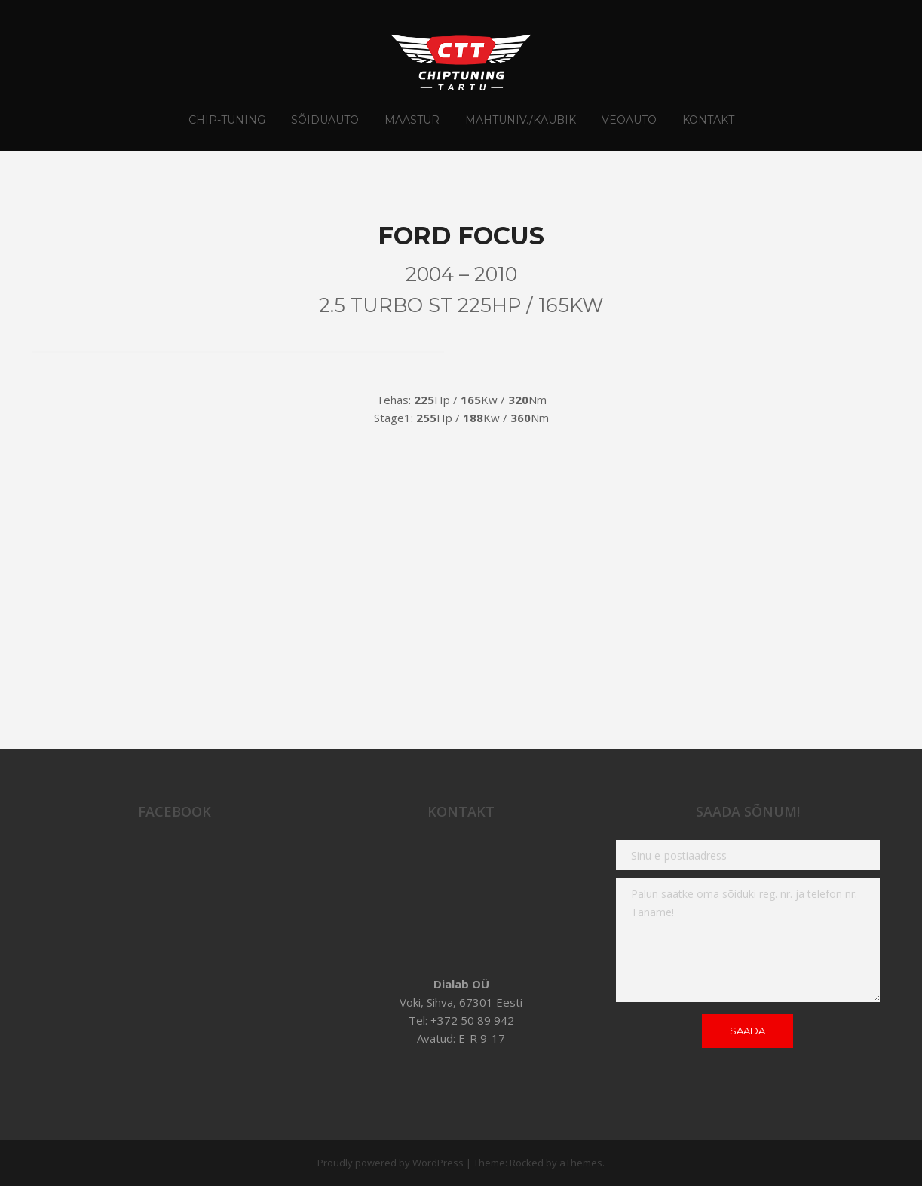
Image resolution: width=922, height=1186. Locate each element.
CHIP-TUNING (226, 120)
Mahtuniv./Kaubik (520, 120)
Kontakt (708, 120)
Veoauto (629, 120)
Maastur (412, 120)
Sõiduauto (325, 120)
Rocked (527, 1162)
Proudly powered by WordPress (390, 1162)
